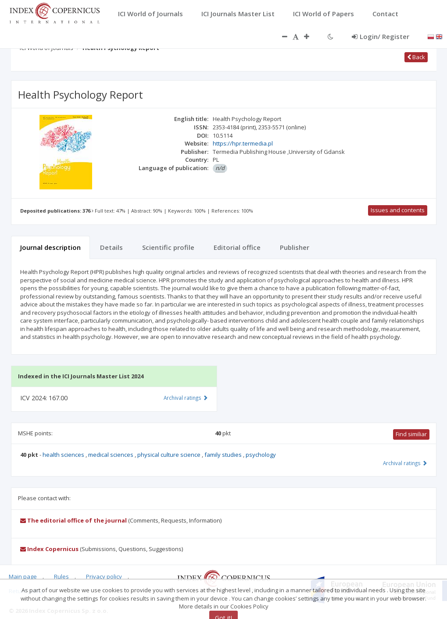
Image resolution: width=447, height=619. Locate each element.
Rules (61, 576)
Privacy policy (104, 576)
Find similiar (411, 434)
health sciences (64, 455)
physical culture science (169, 455)
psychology (261, 455)
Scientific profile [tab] (168, 247)
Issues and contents (398, 210)
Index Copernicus (49, 549)
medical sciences (111, 455)
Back (416, 57)
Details (111, 247)
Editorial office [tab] (237, 247)
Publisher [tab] (294, 247)
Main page (23, 576)
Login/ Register (380, 36)
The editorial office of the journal (73, 520)
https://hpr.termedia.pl (243, 143)
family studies (223, 455)
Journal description (50, 247)
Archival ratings (405, 462)
